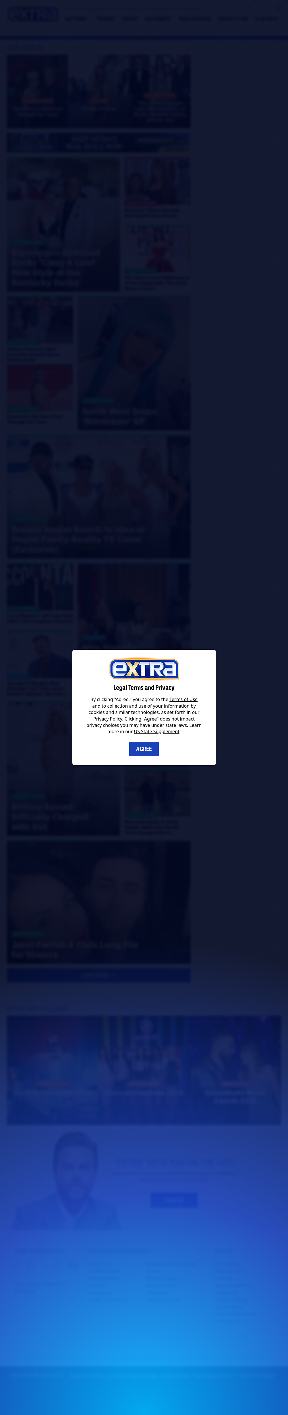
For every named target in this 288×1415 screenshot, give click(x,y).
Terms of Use (183, 699)
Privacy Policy (107, 719)
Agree (144, 748)
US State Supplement (156, 731)
